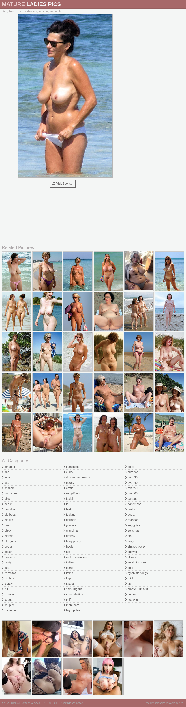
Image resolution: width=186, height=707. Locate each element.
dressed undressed (77, 477)
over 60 (131, 493)
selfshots (132, 530)
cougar (7, 599)
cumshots (71, 466)
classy (7, 583)
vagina (130, 594)
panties (131, 498)
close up (8, 594)
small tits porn (135, 562)
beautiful (9, 509)
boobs (7, 546)
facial (68, 498)
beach (7, 504)
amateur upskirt (136, 589)
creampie (9, 610)
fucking (69, 514)
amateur (8, 466)
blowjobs (9, 541)
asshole (8, 488)
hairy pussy (72, 541)
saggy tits (132, 525)
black (6, 530)
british (7, 551)
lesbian (69, 583)
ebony (68, 482)
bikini (6, 525)
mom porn (71, 605)
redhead (131, 519)
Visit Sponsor (62, 183)
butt (5, 567)
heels (68, 546)
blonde (7, 535)
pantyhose (133, 504)
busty (7, 562)
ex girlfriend (72, 493)
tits (128, 583)
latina (68, 573)
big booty (9, 514)
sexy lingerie (72, 589)
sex (128, 535)
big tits (7, 519)
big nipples (71, 610)
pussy (130, 514)
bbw (6, 498)
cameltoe (9, 573)
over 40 (131, 482)
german (69, 519)
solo (129, 567)
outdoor (131, 472)
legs (67, 578)
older (129, 466)
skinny (130, 557)
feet (67, 509)
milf (67, 599)
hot (66, 551)
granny (69, 535)
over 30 (131, 477)
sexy (129, 541)
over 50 (131, 488)
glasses (69, 525)
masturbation (73, 594)
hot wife (131, 599)
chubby (8, 578)
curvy (68, 472)
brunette (8, 557)
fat (66, 504)
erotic (68, 488)
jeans (68, 567)
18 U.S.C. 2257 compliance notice (63, 703)
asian (7, 477)
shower (131, 551)
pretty (130, 509)
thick (129, 578)
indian (68, 562)
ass (5, 482)
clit (5, 589)
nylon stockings (136, 573)
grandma (70, 530)
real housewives (75, 557)
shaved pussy (135, 546)
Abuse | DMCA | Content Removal (21, 703)
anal (6, 472)
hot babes (9, 493)
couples (8, 605)
